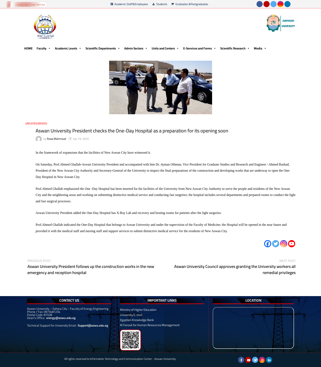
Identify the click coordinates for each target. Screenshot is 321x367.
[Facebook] (267, 243)
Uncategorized (36, 123)
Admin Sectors (136, 48)
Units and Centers (165, 48)
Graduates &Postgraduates (191, 4)
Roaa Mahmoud (56, 138)
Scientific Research (235, 48)
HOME (28, 48)
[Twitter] (275, 243)
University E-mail (131, 315)
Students (161, 4)
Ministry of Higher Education (138, 310)
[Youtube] (291, 243)
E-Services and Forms (199, 48)
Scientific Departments (103, 48)
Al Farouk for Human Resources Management (150, 325)
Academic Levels (68, 48)
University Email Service (31, 4)
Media (260, 48)
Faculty (44, 48)
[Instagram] (283, 243)
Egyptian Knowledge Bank (137, 320)
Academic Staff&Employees (131, 4)
